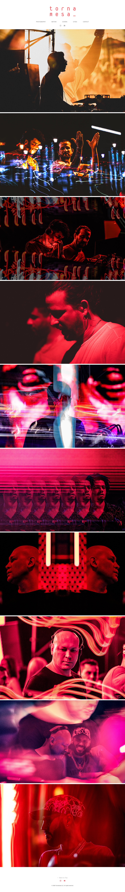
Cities (75, 22)
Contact (86, 22)
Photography (41, 22)
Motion (54, 22)
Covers (64, 22)
